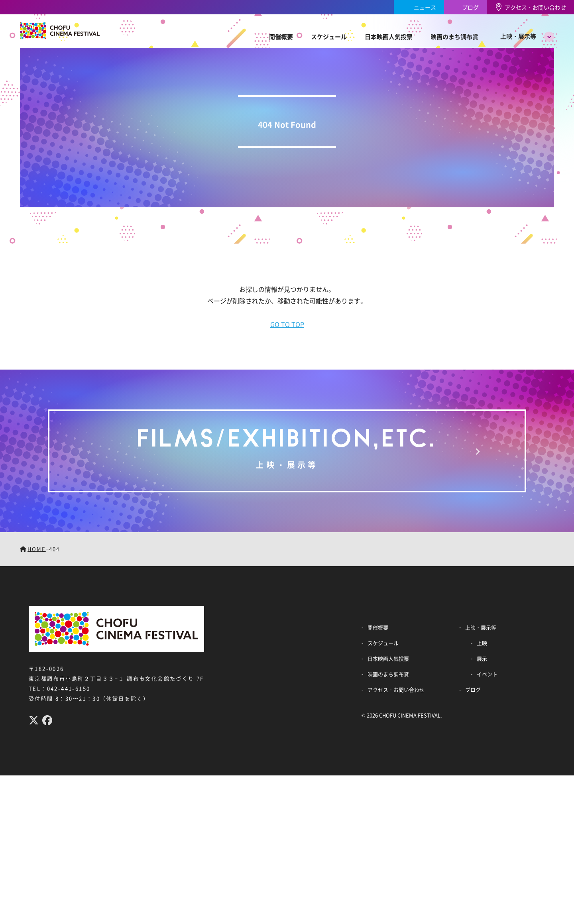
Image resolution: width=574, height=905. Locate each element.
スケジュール (329, 36)
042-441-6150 (68, 688)
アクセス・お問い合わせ (535, 7)
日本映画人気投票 (389, 36)
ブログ (470, 7)
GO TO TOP (287, 324)
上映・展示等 (518, 36)
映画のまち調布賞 (454, 36)
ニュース (425, 7)
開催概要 (281, 36)
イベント (487, 674)
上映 (482, 643)
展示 (482, 658)
